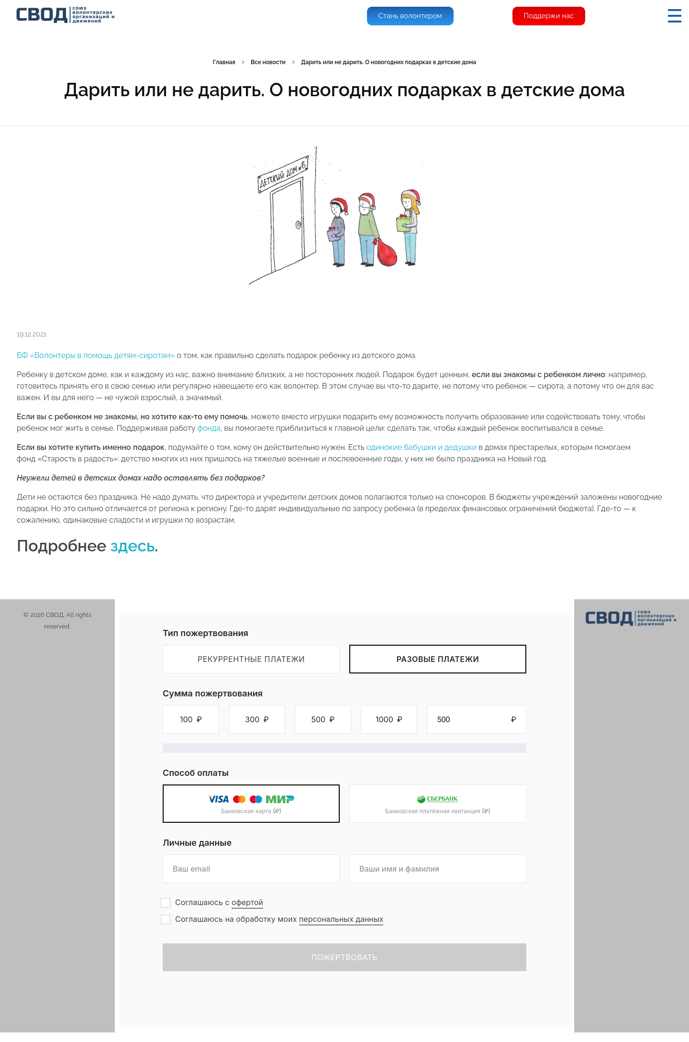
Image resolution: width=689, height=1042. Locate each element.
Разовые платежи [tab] (438, 659)
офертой (247, 902)
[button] (191, 719)
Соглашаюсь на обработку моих (279, 919)
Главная (224, 62)
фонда (209, 428)
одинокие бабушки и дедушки (422, 447)
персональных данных (341, 919)
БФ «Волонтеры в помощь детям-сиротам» (96, 355)
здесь (132, 545)
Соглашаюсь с (219, 902)
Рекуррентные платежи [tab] (251, 659)
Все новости (268, 62)
